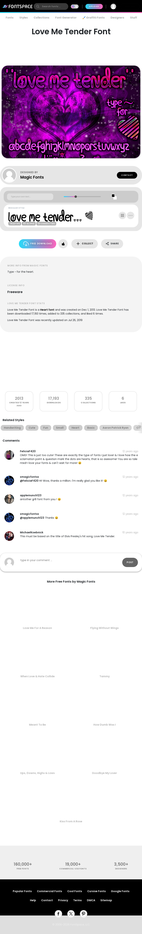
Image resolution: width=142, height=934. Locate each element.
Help (33, 900)
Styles (23, 17)
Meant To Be (37, 725)
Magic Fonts (32, 177)
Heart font (47, 310)
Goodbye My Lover (104, 773)
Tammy (104, 676)
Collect (84, 243)
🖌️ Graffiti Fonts (93, 17)
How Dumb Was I (104, 725)
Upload (94, 6)
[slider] (76, 196)
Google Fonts (120, 891)
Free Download (37, 243)
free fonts (23, 868)
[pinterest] (83, 914)
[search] (51, 6)
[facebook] (58, 914)
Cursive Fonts (96, 891)
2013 (19, 398)
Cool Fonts (74, 891)
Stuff (133, 17)
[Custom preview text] (30, 196)
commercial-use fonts (73, 868)
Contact (127, 175)
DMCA (91, 900)
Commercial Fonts (49, 891)
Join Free (130, 6)
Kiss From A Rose (71, 821)
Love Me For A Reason (37, 628)
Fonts (9, 17)
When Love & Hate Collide (37, 676)
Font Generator (66, 17)
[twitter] (71, 914)
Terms (77, 900)
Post (130, 562)
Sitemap (106, 900)
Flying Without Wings (104, 628)
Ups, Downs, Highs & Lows (37, 773)
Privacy (63, 900)
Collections (41, 17)
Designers (117, 17)
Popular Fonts (22, 891)
